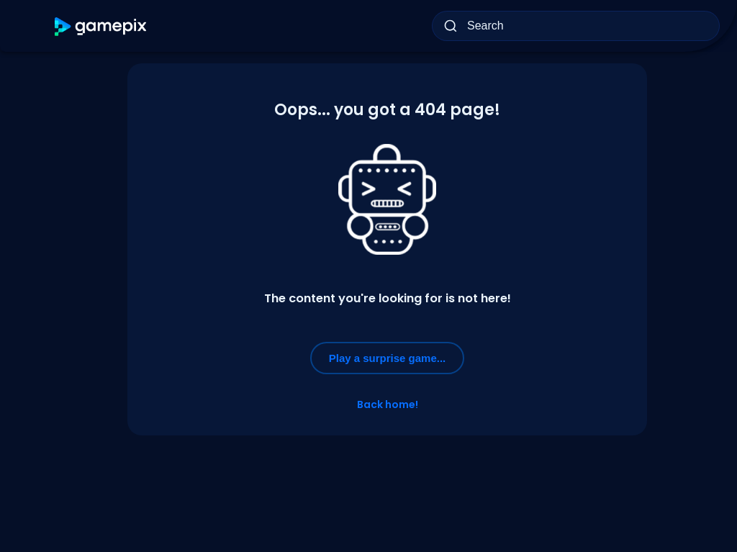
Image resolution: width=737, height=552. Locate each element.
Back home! (387, 404)
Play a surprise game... (387, 358)
